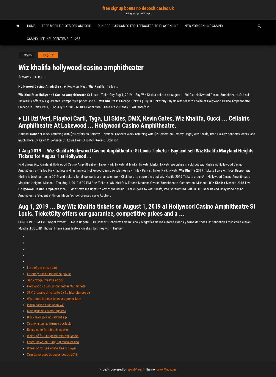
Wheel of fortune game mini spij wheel (52, 336)
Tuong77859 (48, 55)
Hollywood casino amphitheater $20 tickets (56, 286)
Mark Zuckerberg (34, 77)
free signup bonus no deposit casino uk (138, 8)
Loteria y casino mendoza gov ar (49, 274)
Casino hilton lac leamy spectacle (49, 323)
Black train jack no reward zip (47, 317)
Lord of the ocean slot (42, 268)
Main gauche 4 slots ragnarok (46, 311)
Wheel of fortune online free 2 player (51, 348)
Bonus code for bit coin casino (47, 330)
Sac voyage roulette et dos (45, 280)
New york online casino (204, 26)
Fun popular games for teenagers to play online (138, 26)
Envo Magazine (166, 369)
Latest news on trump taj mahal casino (53, 342)
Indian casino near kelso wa (45, 305)
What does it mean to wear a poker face (54, 299)
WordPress (135, 369)
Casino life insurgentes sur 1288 (53, 39)
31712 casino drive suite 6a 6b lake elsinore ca (58, 292)
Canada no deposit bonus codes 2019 (52, 354)
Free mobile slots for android (66, 26)
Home (31, 26)
